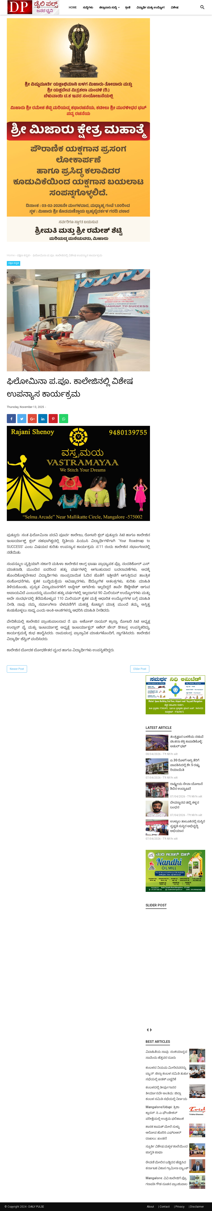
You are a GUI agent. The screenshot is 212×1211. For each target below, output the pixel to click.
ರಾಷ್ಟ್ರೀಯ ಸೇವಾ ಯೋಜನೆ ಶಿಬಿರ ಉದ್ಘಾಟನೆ (186, 786)
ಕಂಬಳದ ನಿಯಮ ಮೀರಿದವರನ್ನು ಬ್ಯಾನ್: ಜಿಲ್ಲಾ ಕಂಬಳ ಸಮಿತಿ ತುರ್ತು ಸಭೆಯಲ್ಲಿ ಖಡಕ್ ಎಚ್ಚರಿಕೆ (167, 1073)
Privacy (180, 1206)
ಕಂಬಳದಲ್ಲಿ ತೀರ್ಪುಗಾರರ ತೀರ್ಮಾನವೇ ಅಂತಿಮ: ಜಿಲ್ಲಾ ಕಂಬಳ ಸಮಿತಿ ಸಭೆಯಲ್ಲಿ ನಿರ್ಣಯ (166, 1093)
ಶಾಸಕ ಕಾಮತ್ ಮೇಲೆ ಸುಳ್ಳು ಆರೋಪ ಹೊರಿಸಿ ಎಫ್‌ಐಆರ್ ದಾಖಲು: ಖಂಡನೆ (163, 1132)
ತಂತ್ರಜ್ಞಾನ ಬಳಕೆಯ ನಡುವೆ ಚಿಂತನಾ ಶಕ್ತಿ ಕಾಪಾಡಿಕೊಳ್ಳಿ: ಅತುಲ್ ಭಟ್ (186, 741)
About (150, 1206)
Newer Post (17, 669)
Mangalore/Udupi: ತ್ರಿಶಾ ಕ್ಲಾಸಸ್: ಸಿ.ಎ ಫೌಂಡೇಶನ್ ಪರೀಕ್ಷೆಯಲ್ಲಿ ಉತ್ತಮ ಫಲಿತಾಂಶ (165, 1112)
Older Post (139, 669)
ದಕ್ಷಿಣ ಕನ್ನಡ (13, 263)
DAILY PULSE (36, 1206)
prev (147, 1030)
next (150, 1030)
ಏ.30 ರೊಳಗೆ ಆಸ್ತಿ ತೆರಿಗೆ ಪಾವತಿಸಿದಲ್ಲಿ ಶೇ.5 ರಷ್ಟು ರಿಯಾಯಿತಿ (185, 765)
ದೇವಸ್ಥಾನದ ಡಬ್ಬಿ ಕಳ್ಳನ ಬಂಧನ (184, 805)
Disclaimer (197, 1206)
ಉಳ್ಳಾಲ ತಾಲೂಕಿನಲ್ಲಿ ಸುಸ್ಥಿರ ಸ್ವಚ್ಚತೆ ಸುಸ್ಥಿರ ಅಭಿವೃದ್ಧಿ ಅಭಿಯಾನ (187, 826)
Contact (165, 1206)
